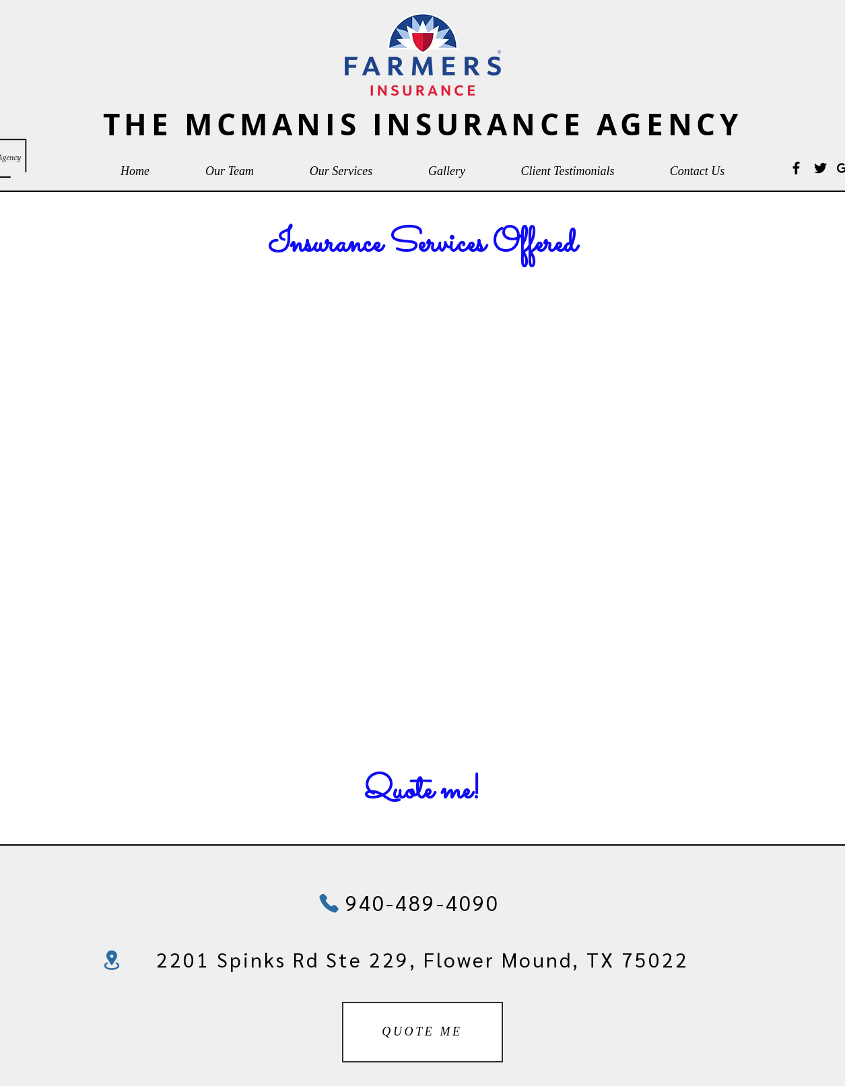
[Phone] (329, 903)
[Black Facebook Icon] (796, 168)
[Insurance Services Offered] (422, 245)
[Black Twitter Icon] (820, 168)
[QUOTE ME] (422, 1032)
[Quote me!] (422, 792)
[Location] (112, 960)
